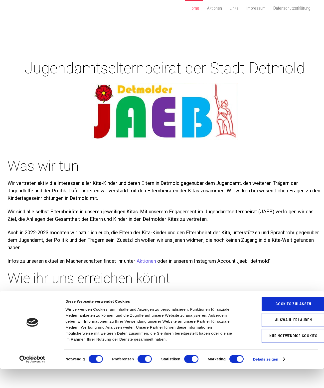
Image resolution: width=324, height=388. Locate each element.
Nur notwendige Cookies (282, 355)
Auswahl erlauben (282, 339)
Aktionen (214, 8)
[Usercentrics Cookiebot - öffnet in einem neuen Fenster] (32, 378)
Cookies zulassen (282, 323)
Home (194, 8)
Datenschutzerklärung (292, 8)
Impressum (256, 8)
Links (234, 8)
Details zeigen (265, 378)
